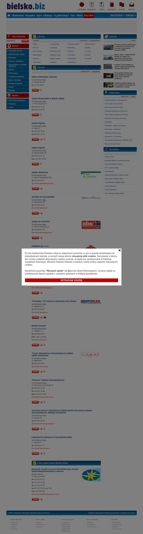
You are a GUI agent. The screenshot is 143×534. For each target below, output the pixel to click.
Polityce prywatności (87, 274)
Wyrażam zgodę (71, 280)
